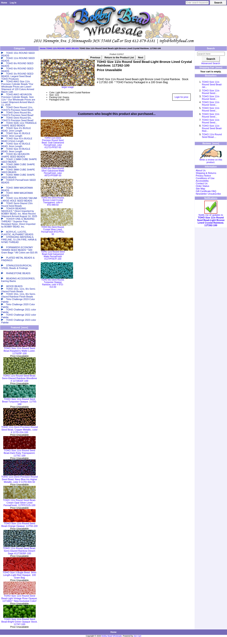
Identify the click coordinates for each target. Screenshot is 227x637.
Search (211, 48)
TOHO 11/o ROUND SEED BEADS (62, 48)
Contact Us (201, 183)
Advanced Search (210, 63)
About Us (200, 170)
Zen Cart (137, 636)
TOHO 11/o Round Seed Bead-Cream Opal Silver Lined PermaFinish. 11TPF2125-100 (19, 502)
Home (4, 3)
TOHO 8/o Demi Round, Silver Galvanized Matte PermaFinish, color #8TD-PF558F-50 (52, 172)
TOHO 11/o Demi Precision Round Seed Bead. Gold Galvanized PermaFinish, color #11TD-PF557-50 (53, 143)
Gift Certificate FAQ (206, 191)
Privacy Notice (203, 175)
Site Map (200, 188)
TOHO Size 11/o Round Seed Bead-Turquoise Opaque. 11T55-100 (19, 400)
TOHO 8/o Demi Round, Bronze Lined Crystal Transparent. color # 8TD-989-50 (52, 201)
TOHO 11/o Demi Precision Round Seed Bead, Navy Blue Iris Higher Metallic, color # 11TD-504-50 (19, 478)
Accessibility (202, 181)
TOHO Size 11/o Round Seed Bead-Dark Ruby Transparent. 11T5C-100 (19, 452)
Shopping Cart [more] (210, 67)
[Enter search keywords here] (197, 3)
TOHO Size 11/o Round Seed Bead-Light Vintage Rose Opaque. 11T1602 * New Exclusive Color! (19, 597)
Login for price (181, 97)
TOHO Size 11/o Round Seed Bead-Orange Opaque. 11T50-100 (19, 523)
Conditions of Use (205, 178)
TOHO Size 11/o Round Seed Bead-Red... (212, 128)
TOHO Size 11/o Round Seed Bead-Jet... (212, 84)
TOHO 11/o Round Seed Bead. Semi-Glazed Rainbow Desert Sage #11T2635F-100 (19, 550)
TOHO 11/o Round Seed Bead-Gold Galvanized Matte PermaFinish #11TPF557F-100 (53, 255)
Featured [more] (19, 327)
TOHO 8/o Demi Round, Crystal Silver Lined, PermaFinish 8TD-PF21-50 (52, 230)
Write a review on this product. (211, 160)
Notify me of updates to (210, 219)
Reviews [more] (211, 143)
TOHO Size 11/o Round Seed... (210, 91)
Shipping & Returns (206, 173)
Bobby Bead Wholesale (112, 636)
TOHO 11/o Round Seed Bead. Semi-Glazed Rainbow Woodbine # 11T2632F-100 (19, 377)
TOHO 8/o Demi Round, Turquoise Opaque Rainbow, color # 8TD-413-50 (52, 283)
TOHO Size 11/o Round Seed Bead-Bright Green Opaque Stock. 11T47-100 (19, 621)
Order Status (202, 186)
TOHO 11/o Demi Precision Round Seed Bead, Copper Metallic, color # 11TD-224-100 (19, 429)
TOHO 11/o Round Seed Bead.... (212, 135)
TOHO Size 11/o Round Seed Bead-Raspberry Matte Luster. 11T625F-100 (19, 350)
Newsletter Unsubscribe (208, 193)
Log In (13, 3)
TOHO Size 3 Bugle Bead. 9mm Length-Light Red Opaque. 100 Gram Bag (19, 574)
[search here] (211, 54)
